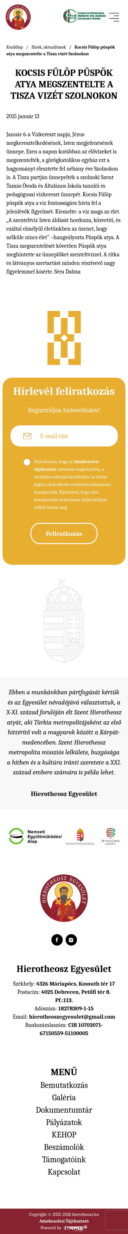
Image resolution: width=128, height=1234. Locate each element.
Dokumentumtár (64, 1110)
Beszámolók (64, 1147)
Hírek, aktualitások (48, 47)
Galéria (64, 1098)
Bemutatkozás (64, 1085)
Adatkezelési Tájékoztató (64, 1221)
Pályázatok (64, 1122)
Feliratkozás (64, 533)
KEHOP (64, 1135)
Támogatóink (64, 1159)
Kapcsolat (64, 1172)
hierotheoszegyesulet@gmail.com (72, 1017)
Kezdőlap (14, 47)
